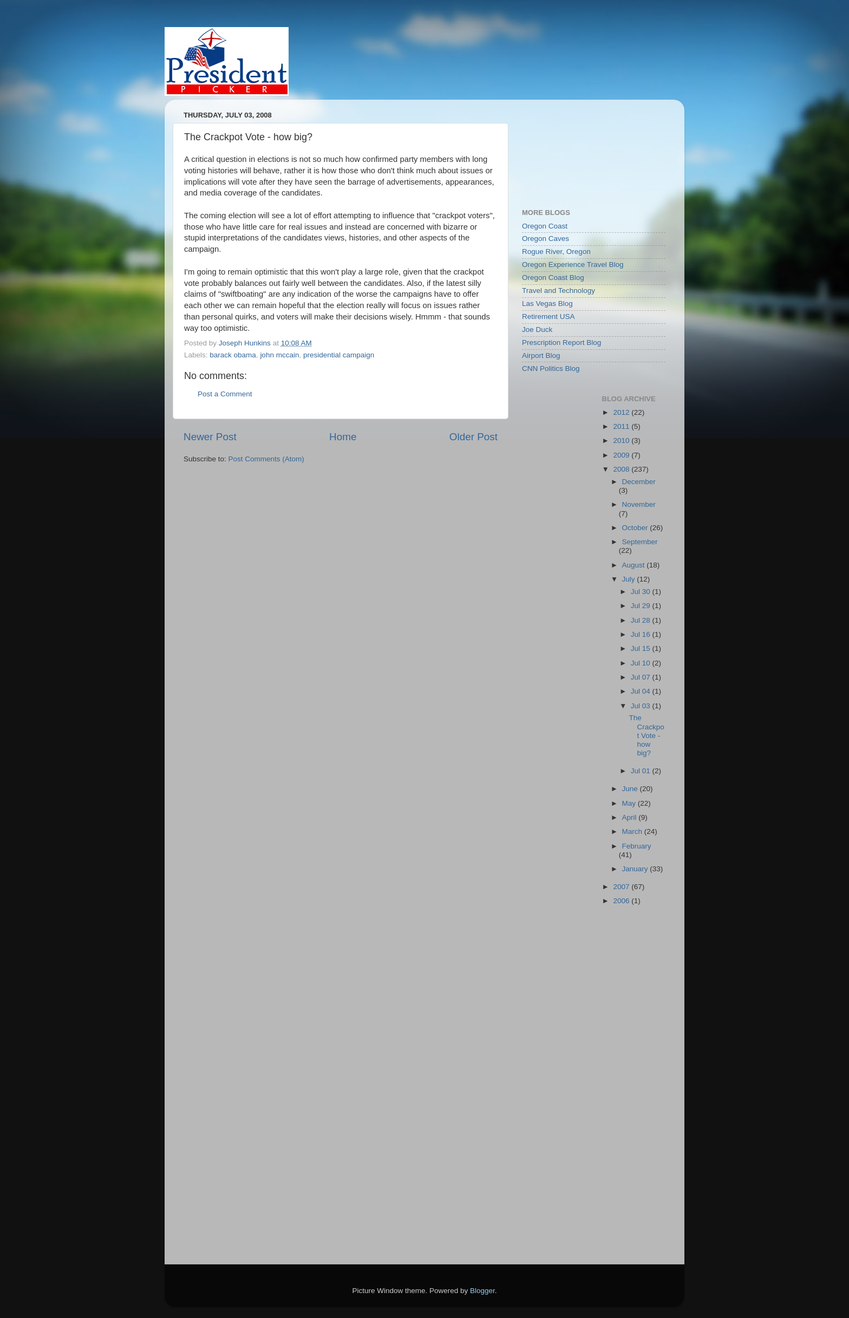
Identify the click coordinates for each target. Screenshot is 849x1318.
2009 (622, 455)
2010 (622, 440)
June (631, 789)
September (640, 542)
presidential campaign (338, 355)
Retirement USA (548, 316)
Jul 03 (641, 706)
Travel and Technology (558, 290)
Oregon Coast (544, 226)
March (633, 831)
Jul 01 (641, 771)
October (636, 528)
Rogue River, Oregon (556, 251)
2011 (622, 426)
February (636, 846)
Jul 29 (641, 606)
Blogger (482, 1291)
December (639, 482)
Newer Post (210, 436)
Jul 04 (641, 691)
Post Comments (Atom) (266, 459)
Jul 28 (641, 620)
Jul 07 (641, 677)
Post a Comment (225, 394)
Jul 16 (641, 634)
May (630, 803)
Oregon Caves (545, 238)
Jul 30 (641, 592)
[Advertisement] (570, 148)
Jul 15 (641, 648)
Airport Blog (541, 355)
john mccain (279, 355)
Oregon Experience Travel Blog (573, 264)
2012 (622, 412)
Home (342, 436)
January (636, 869)
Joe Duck (537, 329)
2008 (622, 469)
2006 (622, 901)
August (634, 565)
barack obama (233, 355)
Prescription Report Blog (561, 342)
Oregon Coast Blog (553, 277)
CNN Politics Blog (551, 368)
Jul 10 (641, 663)
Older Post (473, 436)
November (639, 504)
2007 (622, 887)
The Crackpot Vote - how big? (646, 735)
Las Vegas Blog (547, 303)
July (629, 579)
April (630, 817)
